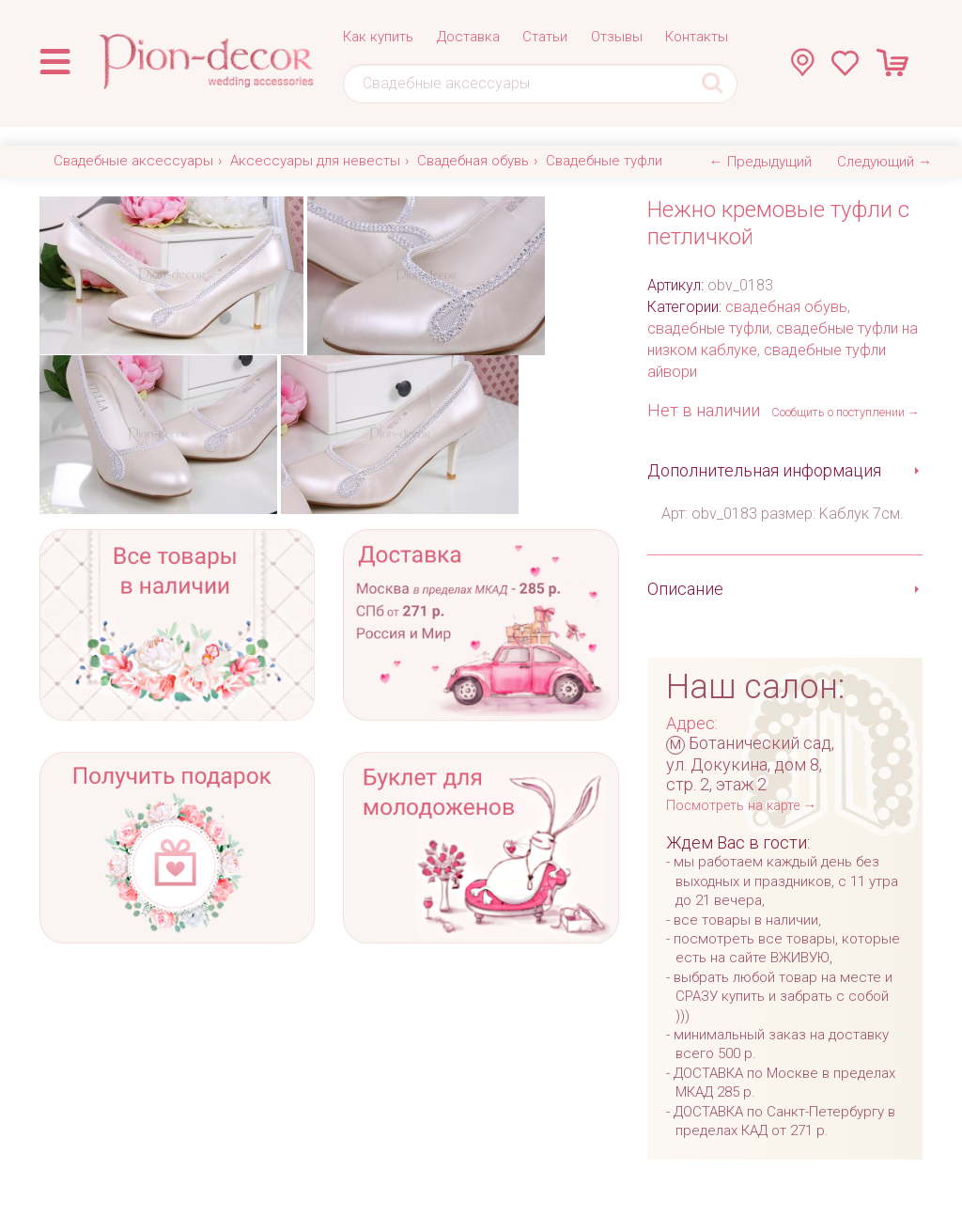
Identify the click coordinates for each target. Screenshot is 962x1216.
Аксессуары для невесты (315, 160)
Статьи (544, 36)
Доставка (468, 36)
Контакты (696, 36)
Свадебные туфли (604, 160)
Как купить (378, 36)
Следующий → (884, 161)
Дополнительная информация (764, 470)
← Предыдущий (760, 161)
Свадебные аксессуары (133, 160)
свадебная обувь (786, 307)
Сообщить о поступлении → (845, 412)
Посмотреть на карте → (741, 806)
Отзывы (617, 36)
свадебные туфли (708, 328)
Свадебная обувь (473, 160)
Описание (685, 589)
